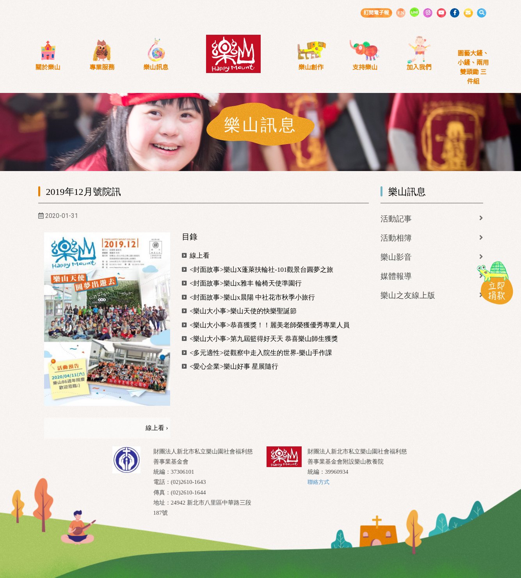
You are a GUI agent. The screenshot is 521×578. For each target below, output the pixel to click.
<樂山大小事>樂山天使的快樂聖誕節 (239, 311)
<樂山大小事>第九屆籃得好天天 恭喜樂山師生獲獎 (260, 339)
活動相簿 (396, 238)
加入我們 (419, 67)
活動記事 (396, 218)
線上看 (196, 255)
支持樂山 (364, 67)
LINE (414, 12)
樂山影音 (396, 257)
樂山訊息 (156, 67)
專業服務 (101, 67)
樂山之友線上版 (408, 295)
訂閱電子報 (376, 13)
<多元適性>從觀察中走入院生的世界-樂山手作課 (257, 353)
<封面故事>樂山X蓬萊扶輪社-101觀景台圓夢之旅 (258, 269)
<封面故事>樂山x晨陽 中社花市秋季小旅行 (248, 297)
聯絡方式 (319, 482)
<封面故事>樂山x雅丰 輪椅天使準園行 (242, 283)
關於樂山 (47, 67)
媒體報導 (396, 276)
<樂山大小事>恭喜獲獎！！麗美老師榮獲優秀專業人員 (266, 325)
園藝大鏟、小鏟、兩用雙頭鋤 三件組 (473, 67)
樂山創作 (311, 67)
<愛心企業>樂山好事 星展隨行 (230, 366)
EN (400, 13)
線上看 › (157, 428)
